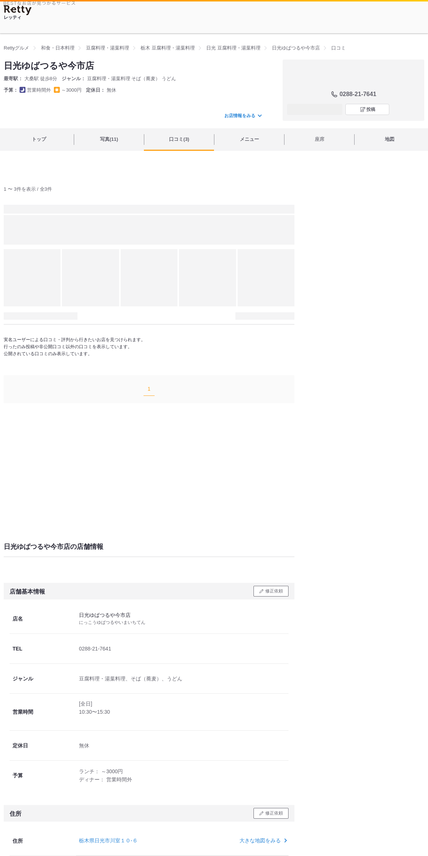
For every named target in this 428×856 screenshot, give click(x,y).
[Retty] (18, 10)
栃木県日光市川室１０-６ (108, 840)
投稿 (370, 109)
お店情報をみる (242, 115)
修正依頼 (274, 591)
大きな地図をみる (262, 840)
